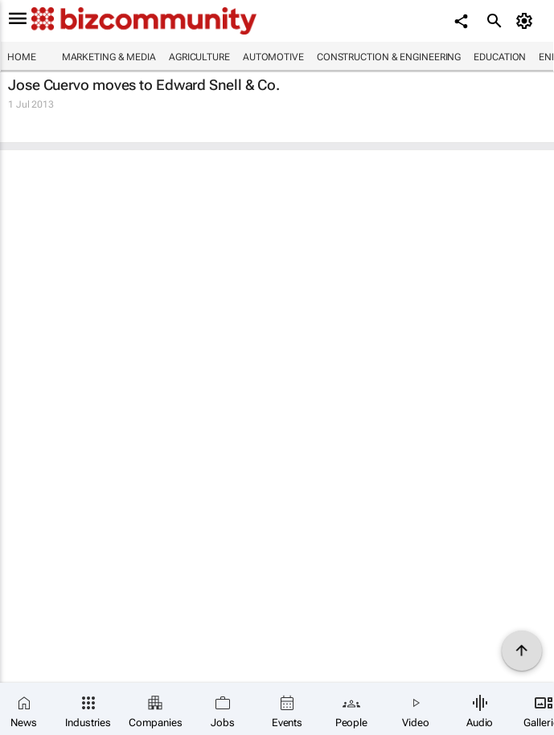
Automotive (273, 57)
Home (21, 57)
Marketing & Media (109, 57)
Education (500, 57)
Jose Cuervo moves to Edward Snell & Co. (144, 84)
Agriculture (199, 57)
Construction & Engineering (389, 57)
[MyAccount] (526, 21)
